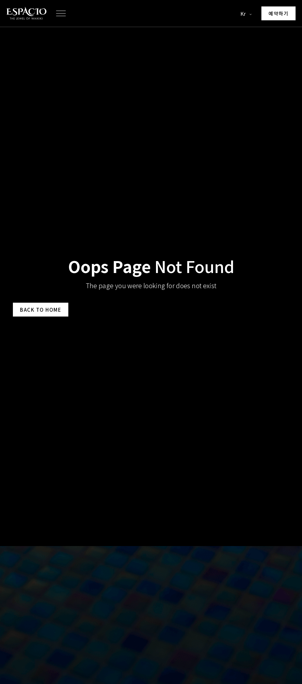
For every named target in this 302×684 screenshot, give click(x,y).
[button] (61, 13)
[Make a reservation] (278, 13)
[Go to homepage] (26, 13)
